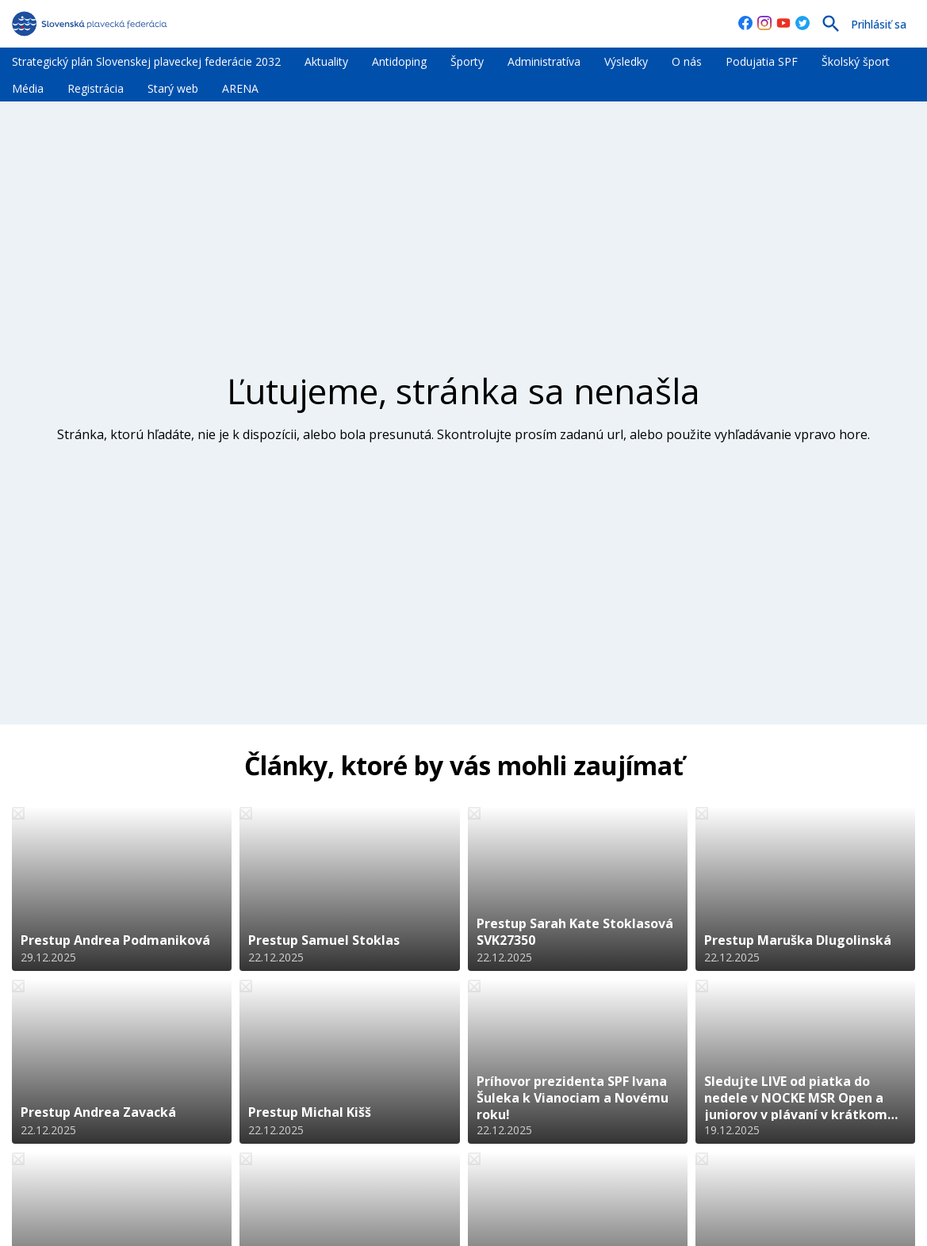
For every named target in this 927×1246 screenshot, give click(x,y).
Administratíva (544, 61)
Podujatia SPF (762, 61)
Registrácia (95, 88)
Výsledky (626, 61)
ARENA (240, 88)
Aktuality (326, 61)
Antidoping (399, 61)
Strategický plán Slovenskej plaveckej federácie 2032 (146, 61)
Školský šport (856, 61)
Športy (467, 61)
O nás (687, 61)
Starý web (172, 88)
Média (28, 88)
